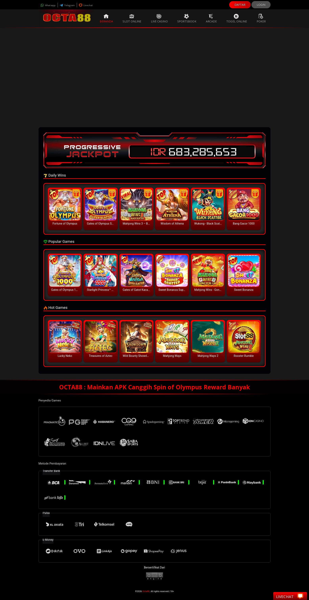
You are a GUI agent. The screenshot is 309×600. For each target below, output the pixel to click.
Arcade (211, 18)
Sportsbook (186, 18)
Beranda (106, 18)
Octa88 (146, 591)
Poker (261, 18)
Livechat (86, 5)
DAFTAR (240, 5)
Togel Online (236, 18)
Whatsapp (48, 5)
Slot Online (132, 18)
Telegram (67, 5)
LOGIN (261, 5)
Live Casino (159, 18)
